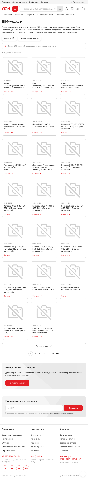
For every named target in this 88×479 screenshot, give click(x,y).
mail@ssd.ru (36, 456)
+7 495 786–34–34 (11, 456)
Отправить (73, 408)
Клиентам (60, 14)
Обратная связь (9, 450)
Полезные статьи (67, 439)
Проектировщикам (45, 14)
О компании (7, 14)
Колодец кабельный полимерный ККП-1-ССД (43, 288)
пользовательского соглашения (61, 413)
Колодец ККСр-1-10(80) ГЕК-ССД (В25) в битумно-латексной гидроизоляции (43, 250)
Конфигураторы (38, 447)
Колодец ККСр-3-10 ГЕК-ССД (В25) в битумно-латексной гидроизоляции (72, 250)
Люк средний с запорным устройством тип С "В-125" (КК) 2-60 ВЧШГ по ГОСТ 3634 (43, 168)
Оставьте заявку (17, 383)
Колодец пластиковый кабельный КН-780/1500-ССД (15, 330)
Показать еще (44, 346)
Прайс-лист (33, 2)
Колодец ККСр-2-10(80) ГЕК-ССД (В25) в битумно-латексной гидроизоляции (15, 250)
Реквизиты (6, 2)
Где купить (29, 14)
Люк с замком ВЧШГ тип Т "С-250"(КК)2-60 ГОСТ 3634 (15, 167)
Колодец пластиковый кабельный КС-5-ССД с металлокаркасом (42, 330)
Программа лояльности (70, 447)
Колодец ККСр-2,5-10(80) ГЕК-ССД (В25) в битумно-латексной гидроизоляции (72, 127)
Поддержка (71, 14)
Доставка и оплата (19, 2)
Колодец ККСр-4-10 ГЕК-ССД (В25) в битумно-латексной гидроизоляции (43, 209)
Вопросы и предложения (13, 435)
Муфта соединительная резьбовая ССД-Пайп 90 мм (14, 126)
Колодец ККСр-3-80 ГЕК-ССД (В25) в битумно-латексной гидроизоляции (15, 290)
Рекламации (7, 439)
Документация (66, 435)
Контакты (44, 2)
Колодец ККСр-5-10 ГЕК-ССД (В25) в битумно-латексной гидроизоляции (15, 209)
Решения (19, 14)
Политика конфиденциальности (14, 476)
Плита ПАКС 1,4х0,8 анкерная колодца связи (43, 125)
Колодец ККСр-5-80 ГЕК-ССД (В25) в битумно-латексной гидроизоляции (72, 209)
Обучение (6, 443)
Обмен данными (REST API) (13, 447)
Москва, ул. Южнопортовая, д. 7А (70, 457)
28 (53, 353)
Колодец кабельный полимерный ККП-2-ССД (72, 288)
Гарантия (64, 450)
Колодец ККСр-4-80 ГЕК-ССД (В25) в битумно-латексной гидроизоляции (72, 168)
